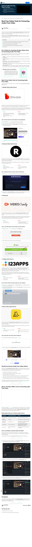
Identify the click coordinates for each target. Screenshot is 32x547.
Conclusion (5, 46)
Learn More (11, 76)
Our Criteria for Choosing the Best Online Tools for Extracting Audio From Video (16, 41)
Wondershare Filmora (25, 381)
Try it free (4, 76)
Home (2, 18)
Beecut (18, 337)
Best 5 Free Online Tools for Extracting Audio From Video (12, 42)
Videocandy (9, 228)
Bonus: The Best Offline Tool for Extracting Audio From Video (13, 45)
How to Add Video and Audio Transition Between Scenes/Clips (10, 512)
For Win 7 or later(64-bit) (12, 503)
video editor (10, 407)
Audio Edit (5, 18)
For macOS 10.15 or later (19, 503)
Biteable (9, 121)
